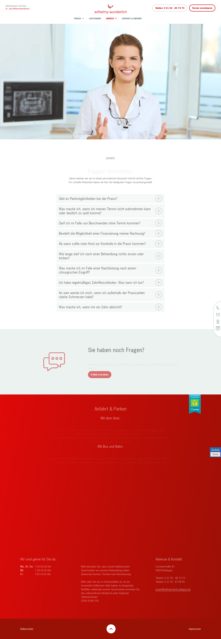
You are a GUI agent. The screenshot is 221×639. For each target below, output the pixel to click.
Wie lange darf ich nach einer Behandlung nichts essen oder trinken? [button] (101, 261)
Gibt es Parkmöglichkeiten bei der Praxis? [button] (88, 204)
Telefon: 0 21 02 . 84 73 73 (169, 8)
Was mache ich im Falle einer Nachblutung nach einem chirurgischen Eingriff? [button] (97, 276)
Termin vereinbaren (202, 8)
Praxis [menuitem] (79, 18)
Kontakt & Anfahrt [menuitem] (132, 18)
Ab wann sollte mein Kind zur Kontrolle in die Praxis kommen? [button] (102, 249)
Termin (215, 454)
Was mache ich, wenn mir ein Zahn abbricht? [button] (90, 312)
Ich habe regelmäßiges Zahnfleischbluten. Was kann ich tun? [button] (101, 288)
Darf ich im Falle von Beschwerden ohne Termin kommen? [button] (99, 229)
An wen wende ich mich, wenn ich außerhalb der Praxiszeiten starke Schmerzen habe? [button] (102, 300)
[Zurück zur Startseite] (110, 9)
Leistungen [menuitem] (95, 18)
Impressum (195, 629)
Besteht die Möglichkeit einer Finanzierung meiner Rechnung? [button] (102, 239)
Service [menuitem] (111, 18)
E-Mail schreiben (99, 379)
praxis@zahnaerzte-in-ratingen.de (173, 594)
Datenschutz (26, 629)
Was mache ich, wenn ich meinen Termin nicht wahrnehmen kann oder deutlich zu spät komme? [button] (105, 216)
